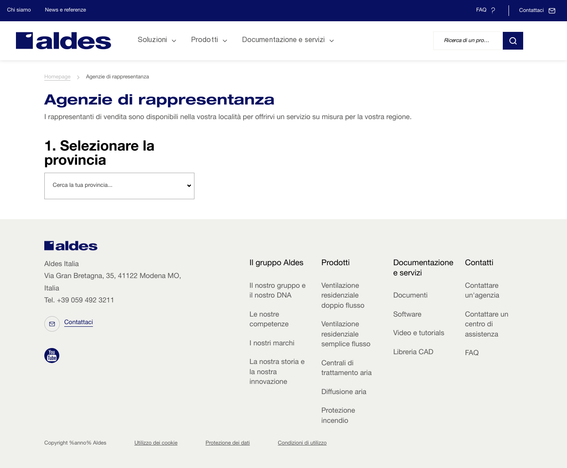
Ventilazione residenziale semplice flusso (345, 334)
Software (407, 315)
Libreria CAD (413, 352)
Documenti (410, 296)
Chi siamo (19, 10)
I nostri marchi (271, 344)
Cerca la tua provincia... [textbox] (83, 186)
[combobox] (119, 186)
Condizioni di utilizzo (302, 443)
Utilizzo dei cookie (155, 443)
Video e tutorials (418, 333)
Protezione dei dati (228, 443)
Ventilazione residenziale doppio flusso (342, 296)
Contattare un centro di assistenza (487, 325)
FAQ (472, 353)
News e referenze (65, 10)
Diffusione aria (343, 392)
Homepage (57, 77)
